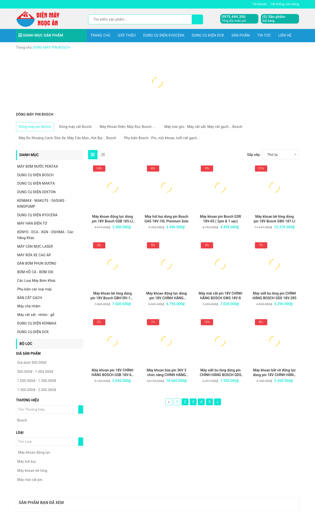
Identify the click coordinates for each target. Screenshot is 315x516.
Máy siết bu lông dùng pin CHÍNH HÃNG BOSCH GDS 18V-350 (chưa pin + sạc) (220, 372)
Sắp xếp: (254, 155)
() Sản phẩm (273, 18)
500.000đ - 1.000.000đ (35, 372)
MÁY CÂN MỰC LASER (35, 246)
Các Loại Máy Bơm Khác (36, 281)
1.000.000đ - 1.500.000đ (36, 381)
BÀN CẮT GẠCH (29, 298)
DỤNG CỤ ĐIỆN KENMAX (36, 323)
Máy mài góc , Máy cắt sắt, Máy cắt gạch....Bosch (203, 127)
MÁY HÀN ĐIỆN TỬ (32, 223)
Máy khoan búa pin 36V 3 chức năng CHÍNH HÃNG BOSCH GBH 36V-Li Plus (166, 372)
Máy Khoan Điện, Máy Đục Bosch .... (128, 127)
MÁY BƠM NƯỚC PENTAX (37, 166)
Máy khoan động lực (33, 452)
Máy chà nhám (28, 306)
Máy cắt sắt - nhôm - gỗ (35, 315)
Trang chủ (100, 35)
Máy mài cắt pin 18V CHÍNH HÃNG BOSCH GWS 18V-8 (220, 295)
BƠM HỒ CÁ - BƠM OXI (35, 272)
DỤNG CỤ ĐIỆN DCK (208, 35)
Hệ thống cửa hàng (285, 4)
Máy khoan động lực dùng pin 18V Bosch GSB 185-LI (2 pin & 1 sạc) (112, 219)
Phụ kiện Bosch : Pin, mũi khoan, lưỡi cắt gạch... (162, 138)
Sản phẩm (241, 35)
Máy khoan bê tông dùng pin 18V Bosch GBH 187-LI (274, 219)
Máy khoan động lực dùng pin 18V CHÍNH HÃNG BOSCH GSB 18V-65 (166, 295)
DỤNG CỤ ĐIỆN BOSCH (35, 175)
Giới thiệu (127, 35)
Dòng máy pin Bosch (35, 127)
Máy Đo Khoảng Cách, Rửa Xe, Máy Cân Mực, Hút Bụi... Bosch (67, 138)
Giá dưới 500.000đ (32, 363)
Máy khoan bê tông (32, 471)
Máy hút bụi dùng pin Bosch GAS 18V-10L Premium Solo (166, 219)
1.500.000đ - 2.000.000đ (36, 390)
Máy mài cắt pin (29, 480)
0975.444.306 (234, 16)
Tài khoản (259, 4)
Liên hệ (285, 35)
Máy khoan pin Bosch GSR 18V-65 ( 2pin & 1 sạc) (220, 219)
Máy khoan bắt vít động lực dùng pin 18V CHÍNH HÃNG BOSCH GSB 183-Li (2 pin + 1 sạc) (274, 372)
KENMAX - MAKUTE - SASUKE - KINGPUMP (41, 203)
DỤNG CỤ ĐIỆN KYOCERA (163, 35)
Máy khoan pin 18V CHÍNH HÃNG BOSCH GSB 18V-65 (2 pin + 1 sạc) (112, 372)
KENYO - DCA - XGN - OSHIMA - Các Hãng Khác (45, 235)
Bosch (22, 420)
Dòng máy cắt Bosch (75, 127)
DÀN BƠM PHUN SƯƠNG (36, 263)
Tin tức (264, 35)
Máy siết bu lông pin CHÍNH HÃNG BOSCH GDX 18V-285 (274, 295)
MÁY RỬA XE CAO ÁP (34, 255)
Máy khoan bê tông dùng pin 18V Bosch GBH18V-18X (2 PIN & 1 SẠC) (113, 295)
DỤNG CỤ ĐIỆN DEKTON (36, 192)
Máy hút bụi (26, 461)
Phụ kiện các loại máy (34, 289)
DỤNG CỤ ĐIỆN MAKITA (36, 183)
